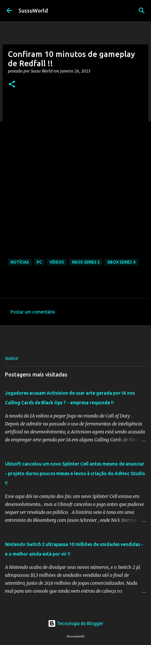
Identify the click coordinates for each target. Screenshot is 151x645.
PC (39, 262)
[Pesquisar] (142, 11)
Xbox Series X (121, 262)
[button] (12, 84)
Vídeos (57, 262)
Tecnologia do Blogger (75, 623)
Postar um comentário (33, 312)
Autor (11, 358)
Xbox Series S (86, 262)
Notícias (20, 262)
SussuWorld (33, 11)
